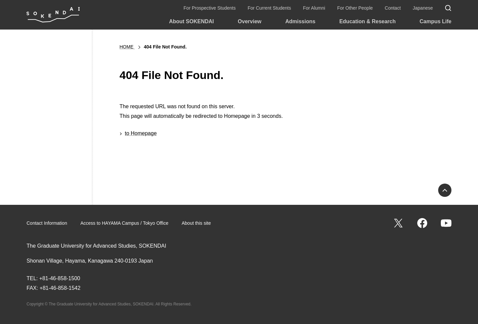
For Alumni (314, 8)
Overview (249, 21)
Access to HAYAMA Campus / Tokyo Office (124, 223)
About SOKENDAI (191, 21)
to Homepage (141, 133)
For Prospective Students (210, 8)
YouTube (446, 223)
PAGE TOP (444, 190)
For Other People (355, 8)
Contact (393, 8)
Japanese (423, 8)
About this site (196, 223)
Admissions (300, 21)
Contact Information (47, 223)
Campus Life (435, 21)
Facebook (422, 223)
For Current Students (269, 8)
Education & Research (367, 21)
